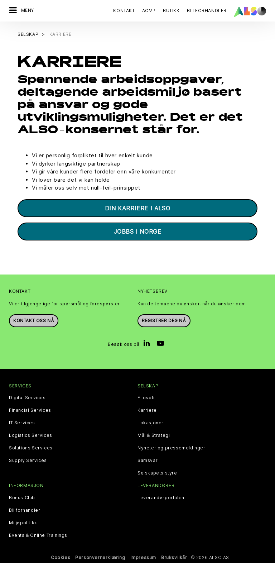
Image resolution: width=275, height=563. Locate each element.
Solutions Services (31, 447)
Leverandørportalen (161, 497)
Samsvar (148, 460)
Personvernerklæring (100, 557)
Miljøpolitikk (23, 522)
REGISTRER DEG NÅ (164, 320)
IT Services (22, 422)
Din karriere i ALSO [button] (137, 208)
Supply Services (28, 460)
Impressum (143, 557)
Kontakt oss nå (33, 320)
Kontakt (124, 10)
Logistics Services (30, 435)
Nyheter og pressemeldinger (172, 447)
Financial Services (30, 410)
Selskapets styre (157, 473)
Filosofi (146, 397)
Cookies (60, 557)
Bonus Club (22, 497)
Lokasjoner (151, 422)
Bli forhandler (24, 510)
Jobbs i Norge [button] (137, 231)
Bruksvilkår (174, 557)
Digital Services (27, 397)
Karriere (147, 410)
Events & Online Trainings (38, 535)
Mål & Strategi (154, 435)
